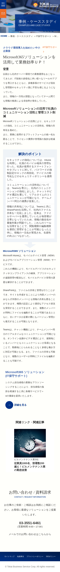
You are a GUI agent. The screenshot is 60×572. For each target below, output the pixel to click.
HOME (4, 36)
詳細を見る (20, 405)
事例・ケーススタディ (21, 36)
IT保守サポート (43, 36)
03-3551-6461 (30, 523)
